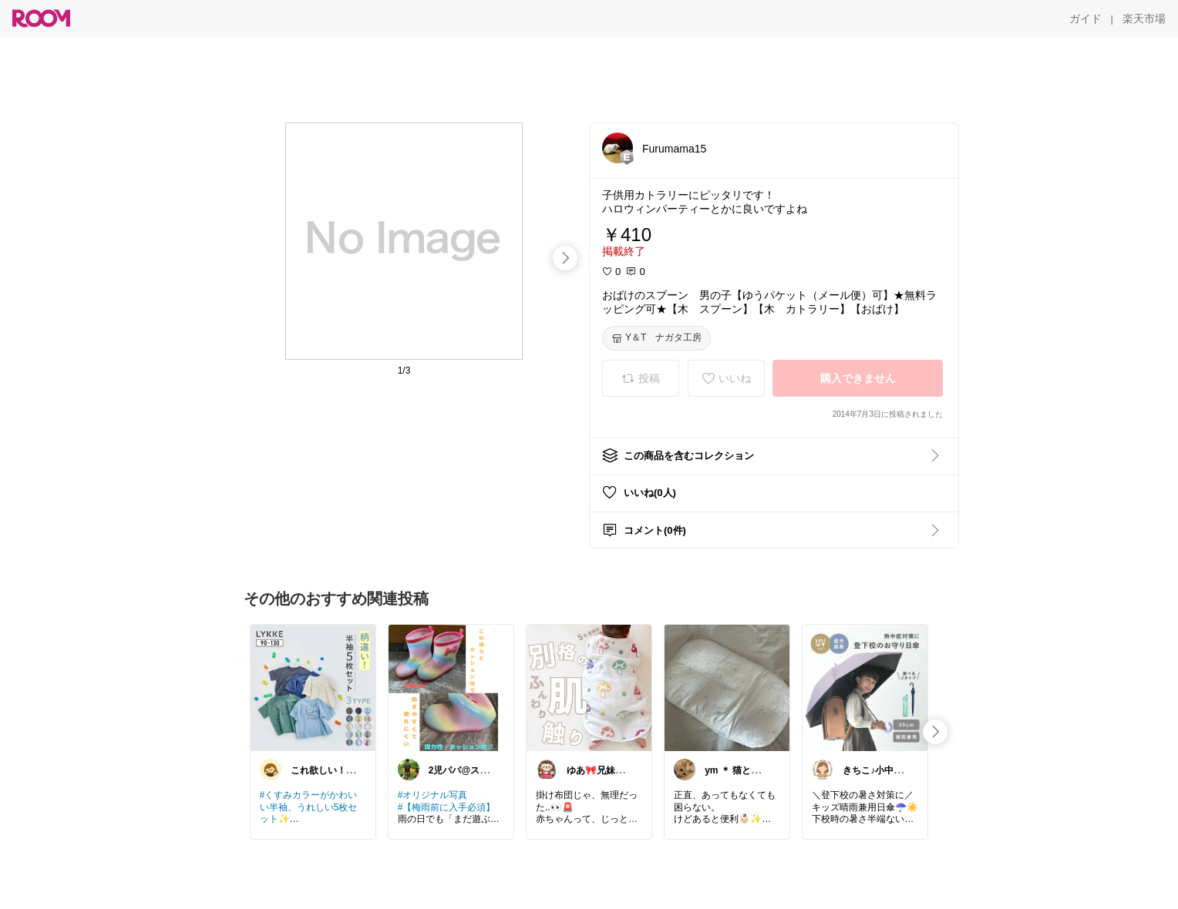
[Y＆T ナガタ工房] (656, 338)
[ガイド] (1085, 18)
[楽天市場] (1144, 18)
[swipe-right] (565, 258)
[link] (313, 687)
